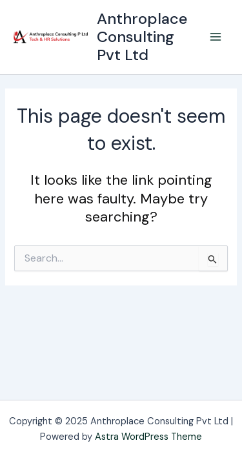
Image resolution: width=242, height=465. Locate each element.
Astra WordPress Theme (148, 437)
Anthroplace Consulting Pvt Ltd (142, 36)
